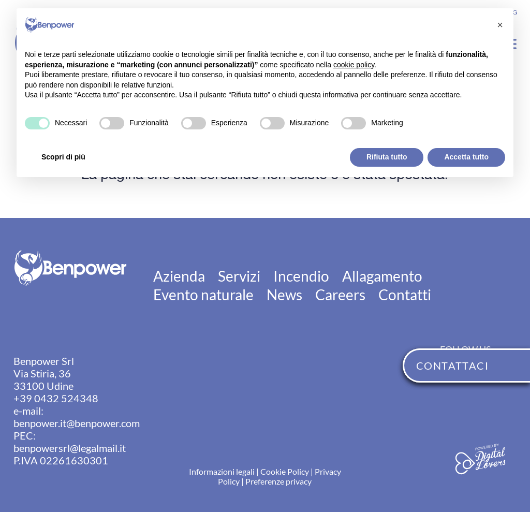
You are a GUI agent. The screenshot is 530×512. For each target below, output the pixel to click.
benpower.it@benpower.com (76, 423)
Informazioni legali (222, 471)
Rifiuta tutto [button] (386, 157)
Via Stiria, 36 (42, 373)
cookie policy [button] (353, 65)
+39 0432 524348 (55, 398)
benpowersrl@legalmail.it (69, 448)
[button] (500, 25)
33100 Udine (43, 385)
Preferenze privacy (278, 481)
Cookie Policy (284, 471)
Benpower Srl (43, 361)
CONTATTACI (452, 365)
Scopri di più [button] (63, 157)
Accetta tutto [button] (466, 157)
